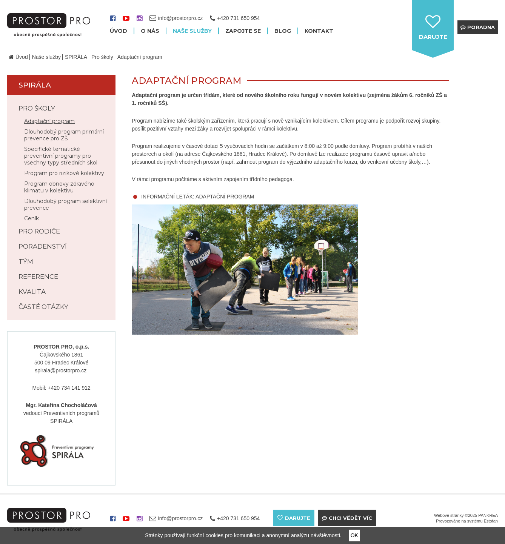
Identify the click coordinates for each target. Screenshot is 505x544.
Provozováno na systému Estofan (467, 521)
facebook (112, 21)
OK (354, 535)
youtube (126, 21)
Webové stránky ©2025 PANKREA (466, 515)
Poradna (481, 27)
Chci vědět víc (350, 518)
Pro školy (102, 57)
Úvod (21, 57)
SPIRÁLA (76, 57)
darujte (433, 36)
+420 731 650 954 (238, 18)
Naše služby (46, 57)
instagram (139, 21)
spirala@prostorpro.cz (60, 370)
